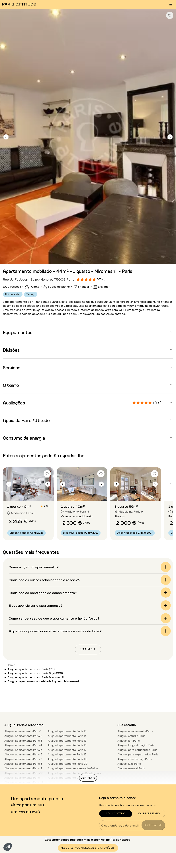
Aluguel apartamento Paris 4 (23, 745)
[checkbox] (169, 15)
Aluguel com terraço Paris (134, 759)
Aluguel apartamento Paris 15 (67, 741)
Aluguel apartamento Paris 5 (23, 750)
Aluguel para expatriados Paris (137, 754)
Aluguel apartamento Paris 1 (22, 731)
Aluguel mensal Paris (131, 768)
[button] (7, 846)
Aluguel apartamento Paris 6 (23, 754)
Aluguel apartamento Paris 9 (23, 768)
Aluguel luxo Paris (129, 764)
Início (11, 665)
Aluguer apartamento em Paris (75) (31, 669)
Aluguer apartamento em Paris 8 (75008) (35, 673)
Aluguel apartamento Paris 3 (23, 741)
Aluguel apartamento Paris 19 (67, 759)
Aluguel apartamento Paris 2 (23, 736)
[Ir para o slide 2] (28, 494)
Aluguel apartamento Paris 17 (67, 750)
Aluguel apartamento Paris (135, 731)
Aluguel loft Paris (128, 741)
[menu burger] (171, 4)
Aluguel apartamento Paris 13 (67, 731)
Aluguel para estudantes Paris (137, 750)
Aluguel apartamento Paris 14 (67, 736)
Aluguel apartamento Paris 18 (67, 754)
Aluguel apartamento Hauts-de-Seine (73, 768)
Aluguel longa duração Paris (135, 745)
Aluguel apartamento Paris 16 (67, 745)
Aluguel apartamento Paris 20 (67, 764)
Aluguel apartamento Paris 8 (23, 764)
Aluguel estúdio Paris (131, 736)
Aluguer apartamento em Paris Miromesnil (36, 677)
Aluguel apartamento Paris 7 (23, 759)
